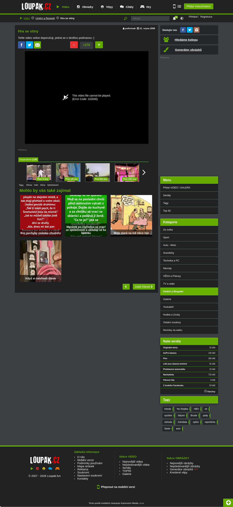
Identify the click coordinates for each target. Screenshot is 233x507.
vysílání (169, 415)
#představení (52, 185)
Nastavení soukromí (89, 475)
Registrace (206, 16)
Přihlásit (193, 16)
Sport (166, 237)
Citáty (126, 6)
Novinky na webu (172, 330)
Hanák (168, 409)
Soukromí (83, 472)
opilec (197, 422)
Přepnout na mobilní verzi (116, 486)
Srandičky (168, 252)
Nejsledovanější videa (135, 464)
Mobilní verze (85, 460)
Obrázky (84, 6)
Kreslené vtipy (178, 472)
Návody (167, 268)
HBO (197, 409)
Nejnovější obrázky (181, 463)
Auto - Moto (169, 245)
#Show (29, 185)
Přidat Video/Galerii (199, 6)
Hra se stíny (67, 18)
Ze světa (168, 229)
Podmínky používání (89, 463)
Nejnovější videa (132, 461)
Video (62, 6)
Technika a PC (171, 260)
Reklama (82, 469)
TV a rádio (169, 283)
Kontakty (82, 478)
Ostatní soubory (172, 322)
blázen (182, 415)
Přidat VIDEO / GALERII (176, 187)
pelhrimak (130, 28)
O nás (81, 457)
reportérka (211, 422)
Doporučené (25, 159)
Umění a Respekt (45, 18)
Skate (168, 428)
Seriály (167, 195)
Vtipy (106, 6)
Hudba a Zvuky (171, 314)
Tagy (165, 203)
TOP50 (126, 470)
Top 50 (167, 210)
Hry (145, 6)
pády (206, 415)
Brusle (195, 415)
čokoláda (183, 422)
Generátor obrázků (181, 469)
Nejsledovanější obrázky (185, 466)
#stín (36, 185)
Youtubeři (168, 306)
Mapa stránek (85, 466)
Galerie (167, 299)
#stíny (42, 185)
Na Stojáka (183, 409)
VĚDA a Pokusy (172, 276)
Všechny (209, 391)
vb (207, 409)
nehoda (169, 422)
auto (179, 428)
